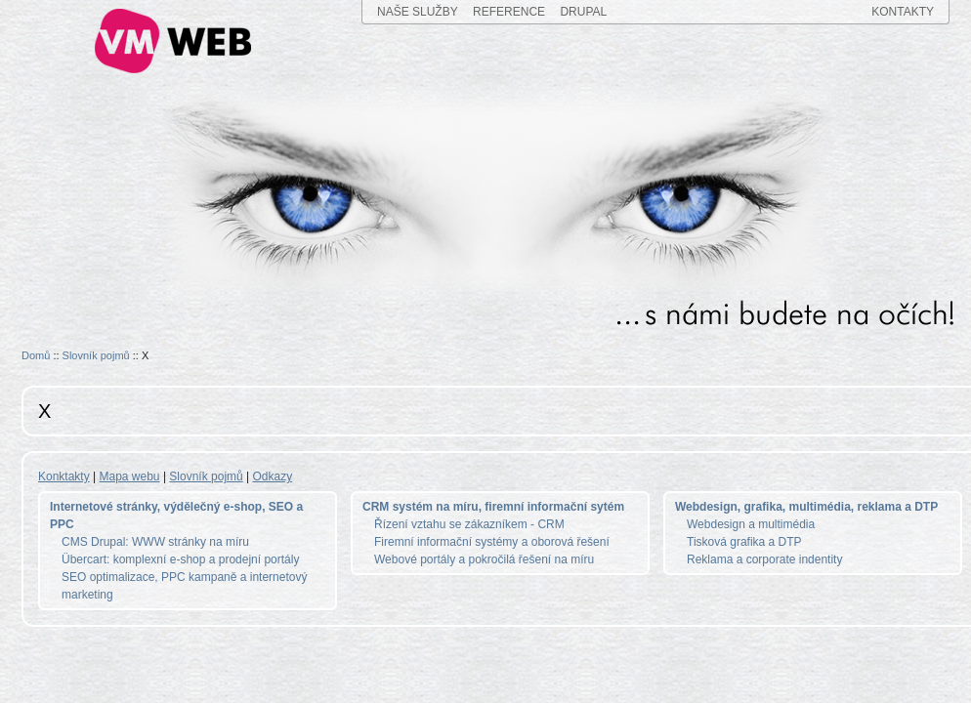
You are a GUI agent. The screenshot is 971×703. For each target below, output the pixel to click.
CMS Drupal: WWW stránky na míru (155, 542)
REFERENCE (509, 12)
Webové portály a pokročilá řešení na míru (484, 559)
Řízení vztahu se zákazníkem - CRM (469, 524)
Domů (35, 355)
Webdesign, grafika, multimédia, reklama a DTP (806, 507)
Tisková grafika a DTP (744, 542)
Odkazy (273, 476)
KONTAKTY (902, 12)
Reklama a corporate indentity (764, 559)
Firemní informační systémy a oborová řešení (492, 542)
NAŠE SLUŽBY (417, 12)
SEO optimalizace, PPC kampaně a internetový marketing (184, 585)
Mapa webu (130, 476)
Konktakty (64, 476)
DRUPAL (583, 12)
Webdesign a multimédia (751, 524)
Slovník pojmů (96, 355)
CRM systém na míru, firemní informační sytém (493, 507)
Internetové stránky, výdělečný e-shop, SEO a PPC (176, 515)
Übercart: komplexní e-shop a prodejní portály (180, 559)
